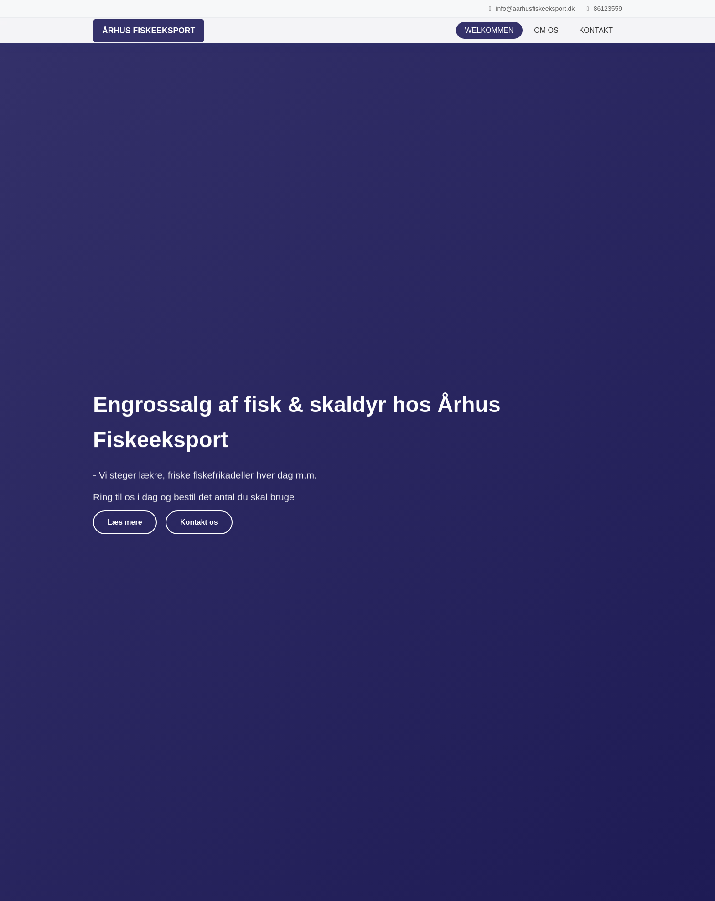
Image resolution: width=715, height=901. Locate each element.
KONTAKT (596, 30)
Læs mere (125, 522)
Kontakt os (199, 522)
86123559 (603, 8)
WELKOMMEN (489, 30)
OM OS (546, 30)
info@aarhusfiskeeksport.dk (530, 8)
